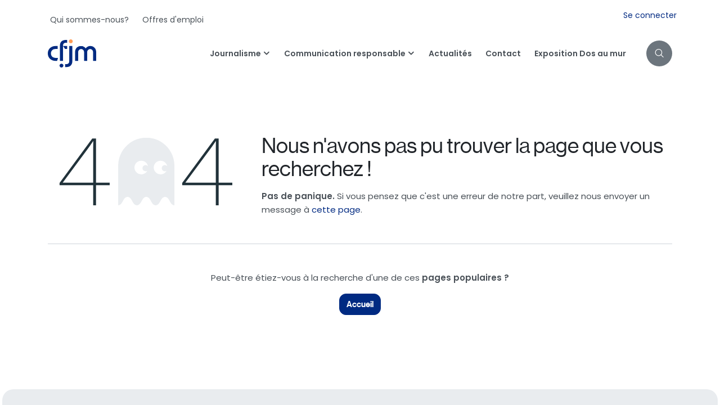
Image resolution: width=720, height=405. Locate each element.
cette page (336, 209)
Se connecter (650, 15)
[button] (659, 53)
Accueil (360, 304)
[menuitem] (89, 19)
